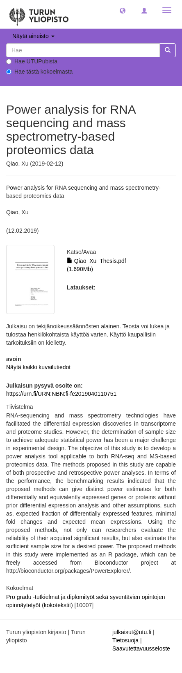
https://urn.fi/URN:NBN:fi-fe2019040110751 (61, 393)
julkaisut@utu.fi (131, 632)
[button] (122, 10)
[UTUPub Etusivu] (39, 14)
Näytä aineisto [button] (33, 36)
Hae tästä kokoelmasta (39, 71)
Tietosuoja (125, 640)
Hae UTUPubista (31, 61)
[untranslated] (83, 50)
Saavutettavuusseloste (141, 648)
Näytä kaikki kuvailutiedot (38, 367)
